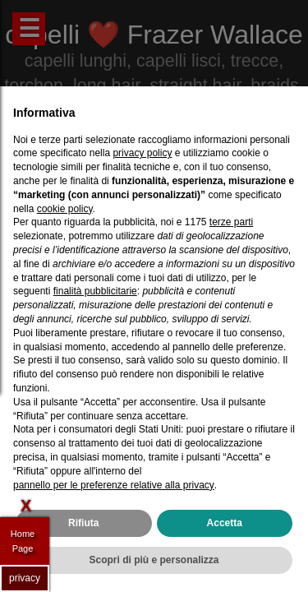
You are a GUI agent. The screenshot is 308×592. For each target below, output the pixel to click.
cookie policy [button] (65, 209)
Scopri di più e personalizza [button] (153, 560)
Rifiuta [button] (83, 523)
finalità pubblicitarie (95, 291)
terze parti (231, 222)
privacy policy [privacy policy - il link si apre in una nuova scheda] (142, 153)
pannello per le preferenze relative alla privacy (113, 485)
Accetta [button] (224, 523)
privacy (24, 578)
